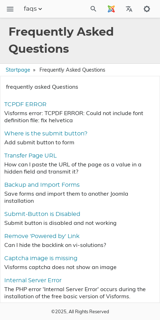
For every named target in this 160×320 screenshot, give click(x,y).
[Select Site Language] (111, 9)
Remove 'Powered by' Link (42, 236)
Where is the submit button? (45, 133)
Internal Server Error (33, 280)
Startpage (18, 70)
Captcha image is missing (41, 258)
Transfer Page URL (30, 156)
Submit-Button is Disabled (42, 214)
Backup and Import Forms (42, 185)
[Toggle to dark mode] (147, 9)
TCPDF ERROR (25, 104)
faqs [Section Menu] (34, 8)
